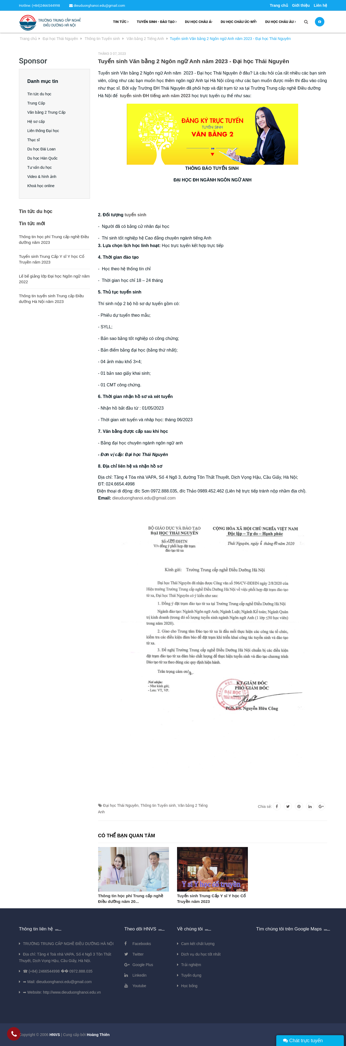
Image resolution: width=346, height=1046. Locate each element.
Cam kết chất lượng (197, 944)
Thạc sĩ (33, 140)
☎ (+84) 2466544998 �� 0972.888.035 (57, 971)
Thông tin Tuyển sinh (158, 805)
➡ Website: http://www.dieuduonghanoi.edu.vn (62, 992)
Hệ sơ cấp (36, 121)
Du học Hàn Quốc (42, 158)
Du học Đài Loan (41, 149)
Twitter (138, 954)
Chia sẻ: (265, 806)
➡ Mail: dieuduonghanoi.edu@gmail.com (57, 982)
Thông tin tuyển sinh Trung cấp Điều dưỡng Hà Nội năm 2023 (51, 298)
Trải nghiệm (191, 965)
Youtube (139, 986)
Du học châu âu (280, 22)
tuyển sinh (135, 214)
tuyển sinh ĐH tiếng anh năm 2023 (155, 95)
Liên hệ (320, 5)
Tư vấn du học (39, 167)
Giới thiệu (301, 5)
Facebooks (141, 944)
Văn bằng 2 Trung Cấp (46, 112)
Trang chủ (279, 5)
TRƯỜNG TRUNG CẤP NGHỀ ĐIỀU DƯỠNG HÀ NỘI (68, 944)
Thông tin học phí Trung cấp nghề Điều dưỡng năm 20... (130, 898)
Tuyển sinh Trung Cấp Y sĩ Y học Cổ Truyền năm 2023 (211, 898)
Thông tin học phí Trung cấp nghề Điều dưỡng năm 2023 (54, 239)
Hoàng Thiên (98, 1034)
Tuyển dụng (191, 975)
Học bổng (189, 986)
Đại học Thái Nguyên (120, 805)
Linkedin (139, 975)
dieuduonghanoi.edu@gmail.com (97, 6)
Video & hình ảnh (41, 176)
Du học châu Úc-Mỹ (239, 22)
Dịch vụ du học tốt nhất (201, 954)
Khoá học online (41, 186)
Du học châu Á (198, 22)
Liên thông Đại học (43, 131)
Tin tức (121, 22)
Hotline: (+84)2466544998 (39, 6)
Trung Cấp (36, 103)
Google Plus (142, 965)
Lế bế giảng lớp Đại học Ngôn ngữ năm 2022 (54, 279)
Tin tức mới (32, 223)
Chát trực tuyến (303, 1040)
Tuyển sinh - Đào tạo (157, 22)
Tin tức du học (39, 94)
